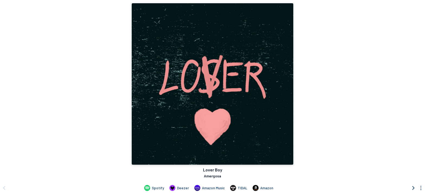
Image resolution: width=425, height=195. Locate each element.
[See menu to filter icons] (420, 188)
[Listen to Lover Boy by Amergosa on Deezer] (179, 188)
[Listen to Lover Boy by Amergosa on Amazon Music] (209, 188)
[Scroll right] (413, 188)
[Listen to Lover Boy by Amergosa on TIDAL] (238, 188)
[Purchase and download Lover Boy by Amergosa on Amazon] (262, 188)
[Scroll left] (4, 188)
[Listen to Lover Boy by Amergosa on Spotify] (154, 188)
